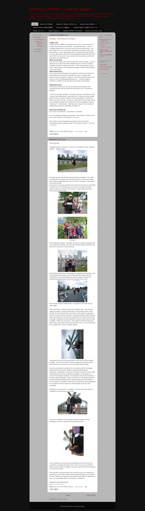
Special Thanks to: (54, 31)
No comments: (79, 131)
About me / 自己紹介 (46, 24)
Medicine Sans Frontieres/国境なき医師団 (106, 51)
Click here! (75, 117)
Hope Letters (103, 64)
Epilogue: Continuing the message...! (63, 39)
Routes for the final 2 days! (93, 31)
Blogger (82, 506)
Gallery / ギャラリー (39, 31)
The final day (54, 143)
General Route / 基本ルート (88, 24)
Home (35, 24)
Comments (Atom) (62, 499)
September (39, 39)
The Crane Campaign (106, 67)
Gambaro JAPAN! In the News (72, 31)
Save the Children (105, 43)
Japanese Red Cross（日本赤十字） (105, 40)
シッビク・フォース (105, 47)
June (37, 51)
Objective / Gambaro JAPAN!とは (66, 24)
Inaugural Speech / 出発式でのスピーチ (85, 27)
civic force (102, 45)
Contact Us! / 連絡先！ (63, 27)
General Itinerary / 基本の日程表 (43, 27)
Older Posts (91, 495)
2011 (36, 37)
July (37, 49)
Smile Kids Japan (104, 69)
